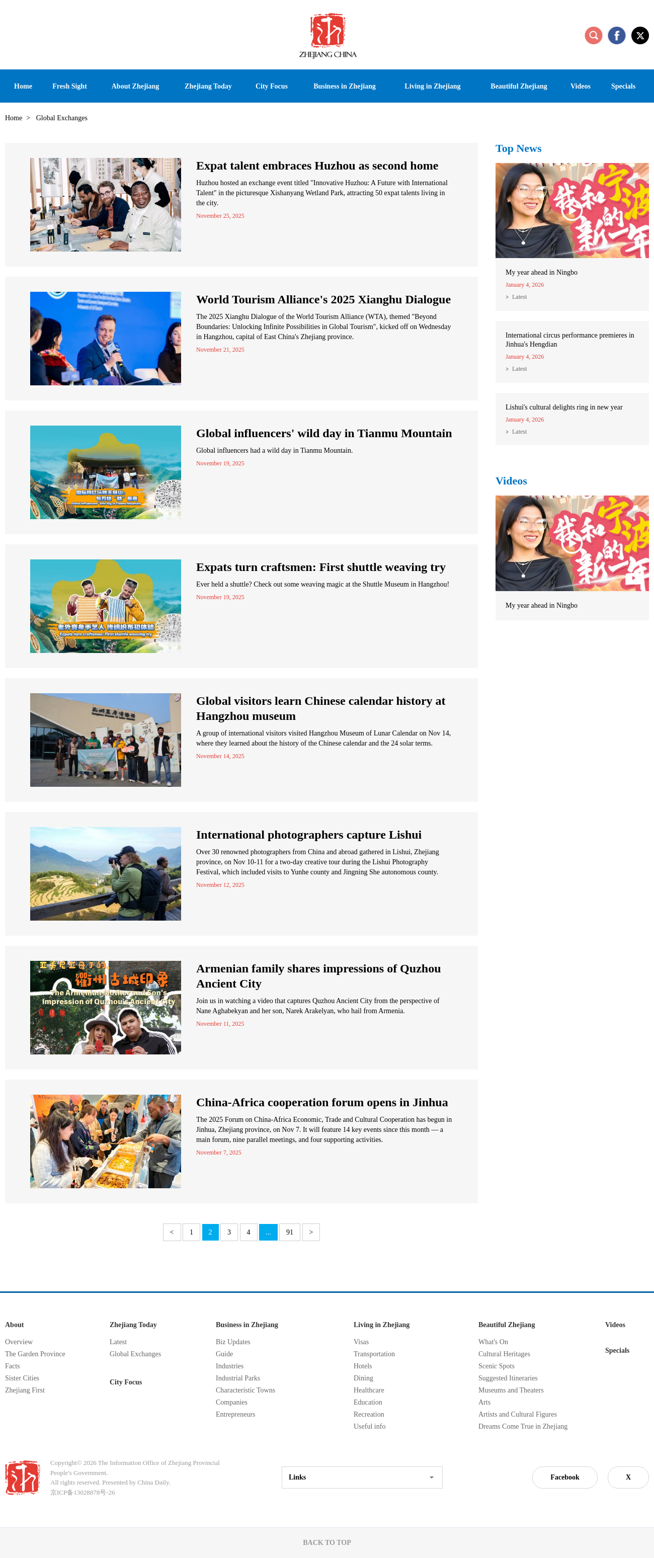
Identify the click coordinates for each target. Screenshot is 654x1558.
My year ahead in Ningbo (542, 272)
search (594, 35)
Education (368, 1402)
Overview (19, 1342)
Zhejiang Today (133, 1325)
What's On (493, 1342)
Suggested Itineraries (508, 1378)
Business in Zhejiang (247, 1325)
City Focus (126, 1382)
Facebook (565, 1477)
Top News (519, 148)
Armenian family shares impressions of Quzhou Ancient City (318, 976)
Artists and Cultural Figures (517, 1414)
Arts (484, 1402)
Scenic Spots (496, 1366)
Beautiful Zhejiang (506, 1325)
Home (13, 118)
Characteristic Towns (245, 1390)
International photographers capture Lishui (309, 834)
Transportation (374, 1354)
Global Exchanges (135, 1354)
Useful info (369, 1426)
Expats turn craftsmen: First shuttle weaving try (321, 566)
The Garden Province (35, 1354)
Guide (224, 1354)
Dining (363, 1378)
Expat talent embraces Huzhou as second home (317, 165)
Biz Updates (233, 1342)
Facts (12, 1366)
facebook (617, 35)
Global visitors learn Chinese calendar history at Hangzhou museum (321, 708)
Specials (617, 1350)
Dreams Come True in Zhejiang (522, 1426)
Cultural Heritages (504, 1354)
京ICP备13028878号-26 (82, 1492)
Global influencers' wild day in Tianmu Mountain (324, 433)
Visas (361, 1342)
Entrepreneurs (236, 1414)
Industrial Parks (238, 1378)
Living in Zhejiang (382, 1325)
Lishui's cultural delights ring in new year (564, 407)
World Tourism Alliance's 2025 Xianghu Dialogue (323, 299)
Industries (229, 1366)
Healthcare (369, 1390)
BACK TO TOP (327, 1542)
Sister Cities (22, 1378)
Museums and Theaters (511, 1390)
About (14, 1325)
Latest (519, 296)
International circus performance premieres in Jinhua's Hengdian (570, 340)
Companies (232, 1402)
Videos (511, 480)
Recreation (369, 1414)
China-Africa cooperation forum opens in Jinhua (322, 1102)
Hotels (363, 1366)
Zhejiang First (25, 1390)
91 (289, 1232)
